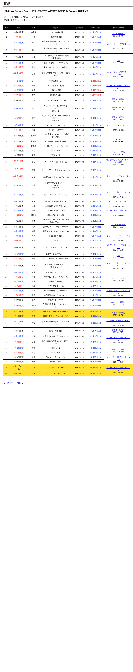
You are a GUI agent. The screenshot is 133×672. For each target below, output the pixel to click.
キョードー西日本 (118, 225)
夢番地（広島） (118, 99)
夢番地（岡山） (118, 107)
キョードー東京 (118, 34)
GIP (118, 61)
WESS (118, 139)
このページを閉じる (13, 382)
